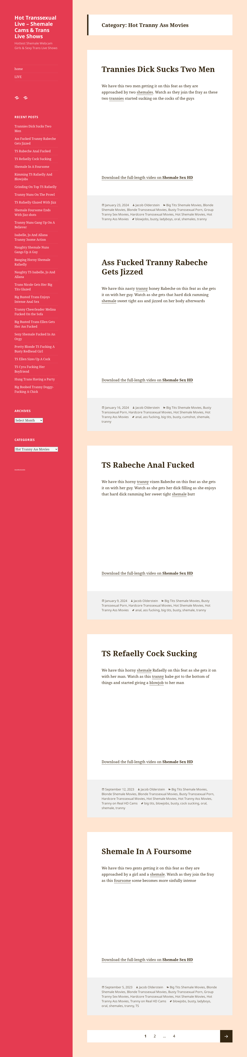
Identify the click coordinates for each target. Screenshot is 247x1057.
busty (154, 219)
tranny (202, 219)
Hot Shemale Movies (190, 214)
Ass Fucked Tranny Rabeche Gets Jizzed (155, 267)
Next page (226, 1036)
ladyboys (166, 219)
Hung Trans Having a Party (35, 379)
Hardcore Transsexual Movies (152, 214)
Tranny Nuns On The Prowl (35, 194)
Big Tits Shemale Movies (184, 205)
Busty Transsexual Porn (185, 210)
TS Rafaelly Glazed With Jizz (35, 202)
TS (137, 1006)
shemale (109, 300)
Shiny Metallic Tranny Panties (20, 469)
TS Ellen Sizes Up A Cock (32, 359)
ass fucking (151, 417)
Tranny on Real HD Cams (120, 803)
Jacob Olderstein (148, 205)
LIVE (18, 77)
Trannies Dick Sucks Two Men (158, 69)
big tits (166, 417)
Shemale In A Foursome (32, 166)
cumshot (188, 417)
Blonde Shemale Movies (119, 794)
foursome (122, 880)
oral (177, 219)
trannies (116, 98)
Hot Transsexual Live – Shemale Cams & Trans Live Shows (35, 27)
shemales (145, 92)
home (19, 69)
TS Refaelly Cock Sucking (33, 159)
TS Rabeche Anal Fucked (33, 151)
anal (138, 417)
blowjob (156, 682)
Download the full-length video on (147, 177)
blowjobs (142, 219)
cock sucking (189, 803)
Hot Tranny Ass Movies (194, 798)
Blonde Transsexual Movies (147, 210)
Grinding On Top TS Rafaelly (36, 187)
